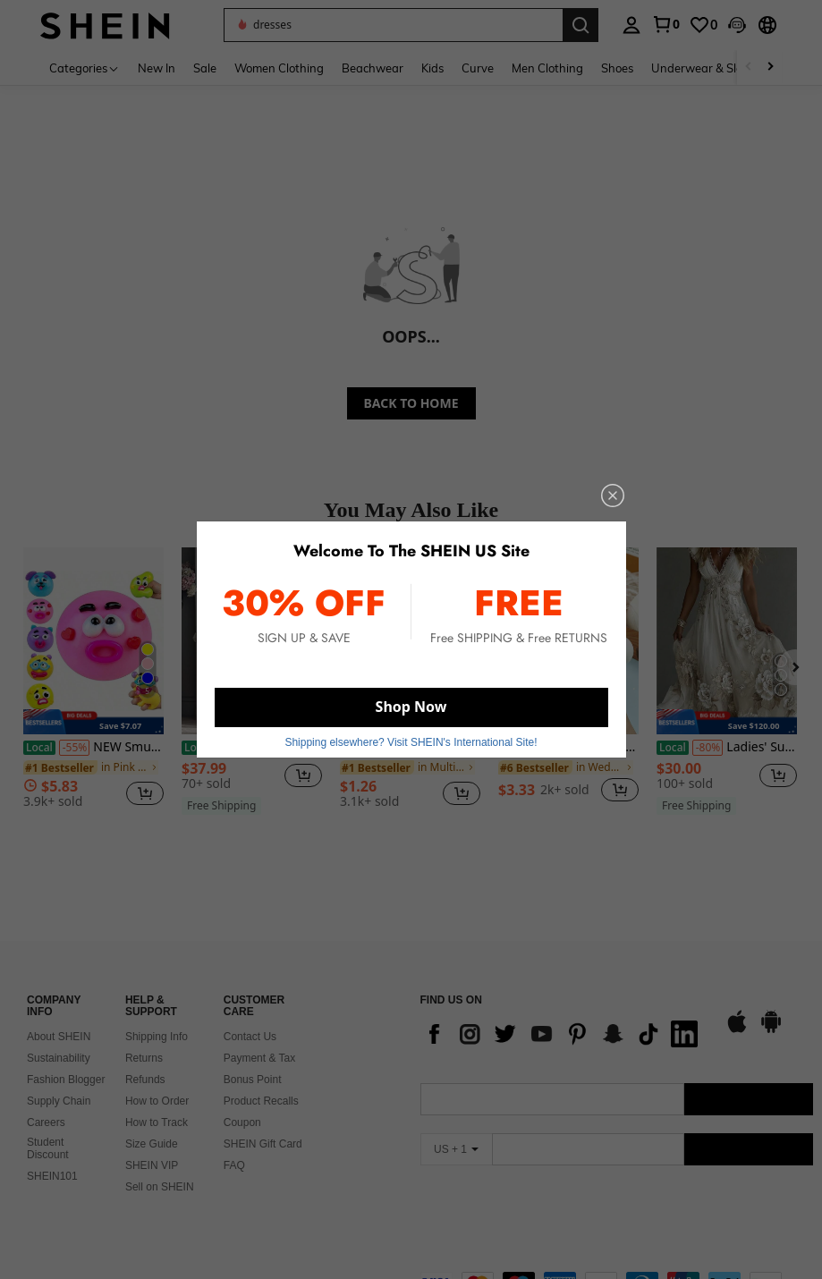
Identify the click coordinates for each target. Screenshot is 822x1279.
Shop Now (411, 706)
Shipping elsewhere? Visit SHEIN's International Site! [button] (410, 742)
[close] (612, 495)
